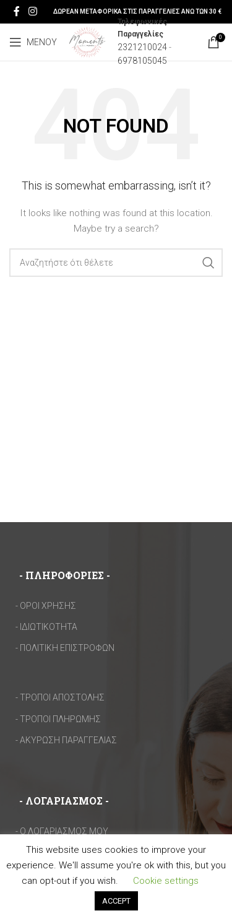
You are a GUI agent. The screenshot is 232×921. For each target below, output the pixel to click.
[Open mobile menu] (33, 42)
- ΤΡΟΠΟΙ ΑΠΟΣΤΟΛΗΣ (60, 697)
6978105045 (142, 61)
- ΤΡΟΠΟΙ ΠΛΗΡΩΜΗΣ (58, 719)
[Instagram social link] (32, 11)
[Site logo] (87, 41)
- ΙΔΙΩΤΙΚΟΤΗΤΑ (46, 627)
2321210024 (142, 47)
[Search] (116, 262)
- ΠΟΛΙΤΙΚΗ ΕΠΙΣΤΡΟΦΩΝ (64, 648)
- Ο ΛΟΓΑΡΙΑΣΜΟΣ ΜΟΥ (61, 831)
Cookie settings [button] (166, 880)
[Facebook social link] (16, 11)
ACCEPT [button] (116, 901)
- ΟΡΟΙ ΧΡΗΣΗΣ (45, 606)
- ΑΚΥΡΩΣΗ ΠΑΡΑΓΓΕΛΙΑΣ (66, 740)
